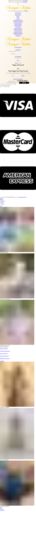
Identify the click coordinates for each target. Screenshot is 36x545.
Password (13, 53)
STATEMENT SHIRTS (4, 252)
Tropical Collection (18, 30)
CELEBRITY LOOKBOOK (4, 407)
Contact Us (24, 82)
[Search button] (26, 11)
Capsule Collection (18, 28)
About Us (2, 508)
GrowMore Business (22, 197)
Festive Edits (18, 26)
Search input (10, 10)
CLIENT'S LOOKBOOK (4, 459)
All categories (18, 13)
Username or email (13, 51)
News (18, 17)
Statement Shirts (18, 24)
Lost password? (18, 56)
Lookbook (2, 361)
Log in (18, 60)
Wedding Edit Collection (18, 33)
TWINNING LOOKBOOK (4, 506)
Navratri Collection (18, 25)
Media (1, 507)
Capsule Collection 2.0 (18, 29)
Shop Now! (25, 0)
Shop (1, 206)
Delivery (18, 16)
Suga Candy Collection (18, 20)
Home (16, 63)
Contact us (18, 18)
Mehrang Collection (18, 32)
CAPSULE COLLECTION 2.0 (5, 299)
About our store (18, 14)
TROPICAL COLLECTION (5, 345)
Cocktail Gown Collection (18, 21)
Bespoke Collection (18, 22)
